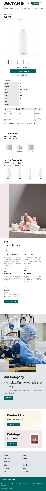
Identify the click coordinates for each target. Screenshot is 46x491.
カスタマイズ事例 (32, 8)
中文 (6, 483)
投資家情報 (25, 465)
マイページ (6, 471)
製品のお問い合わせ (23, 75)
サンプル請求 (27, 3)
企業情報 (8, 398)
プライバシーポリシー (27, 483)
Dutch (10, 483)
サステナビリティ (11, 301)
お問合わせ (35, 3)
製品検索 (6, 8)
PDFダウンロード (23, 67)
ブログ (24, 468)
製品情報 (6, 455)
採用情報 (6, 465)
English (2, 483)
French (13, 483)
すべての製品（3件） (10, 134)
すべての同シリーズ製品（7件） (13, 163)
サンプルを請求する (23, 71)
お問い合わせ (27, 123)
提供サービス (7, 458)
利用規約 (20, 483)
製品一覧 (17, 8)
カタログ (40, 8)
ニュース (25, 461)
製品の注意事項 (36, 483)
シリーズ (24, 8)
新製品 (11, 8)
